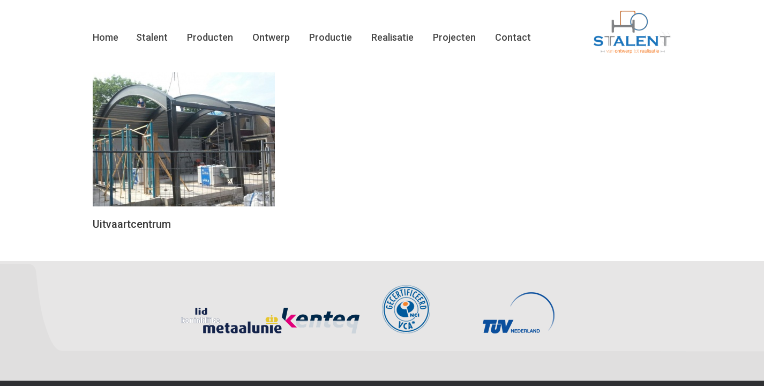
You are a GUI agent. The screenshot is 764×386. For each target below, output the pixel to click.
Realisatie (392, 37)
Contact (513, 37)
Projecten (454, 37)
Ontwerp (271, 37)
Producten (210, 37)
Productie (330, 37)
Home (105, 37)
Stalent (152, 37)
